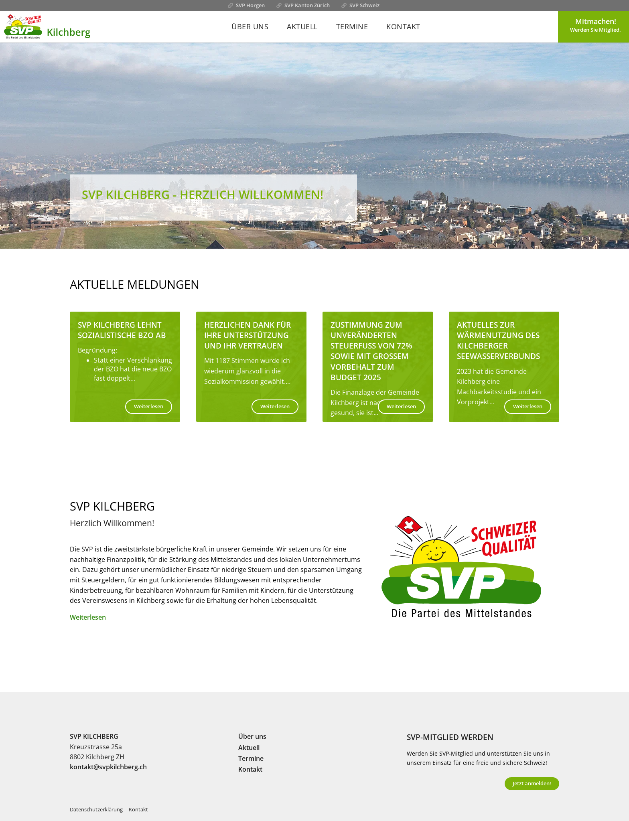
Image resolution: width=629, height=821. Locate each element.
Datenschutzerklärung (96, 809)
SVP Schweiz (364, 5)
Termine (352, 26)
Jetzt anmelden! (532, 783)
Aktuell (302, 26)
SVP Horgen (250, 5)
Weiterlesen (148, 406)
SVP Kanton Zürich (307, 5)
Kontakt (403, 26)
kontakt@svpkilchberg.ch (108, 766)
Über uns (249, 26)
